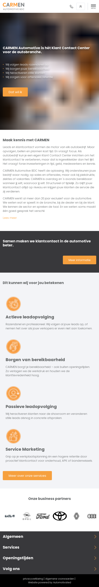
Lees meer (10, 218)
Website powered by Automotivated (49, 582)
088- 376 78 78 (72, 6)
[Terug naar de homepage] (13, 6)
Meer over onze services (27, 476)
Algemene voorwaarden (59, 579)
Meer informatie (80, 260)
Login (80, 6)
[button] (93, 6)
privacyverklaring (33, 579)
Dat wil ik (15, 92)
